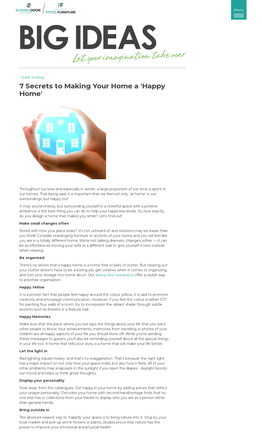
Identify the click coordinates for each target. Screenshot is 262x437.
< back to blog (31, 77)
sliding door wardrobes (114, 275)
